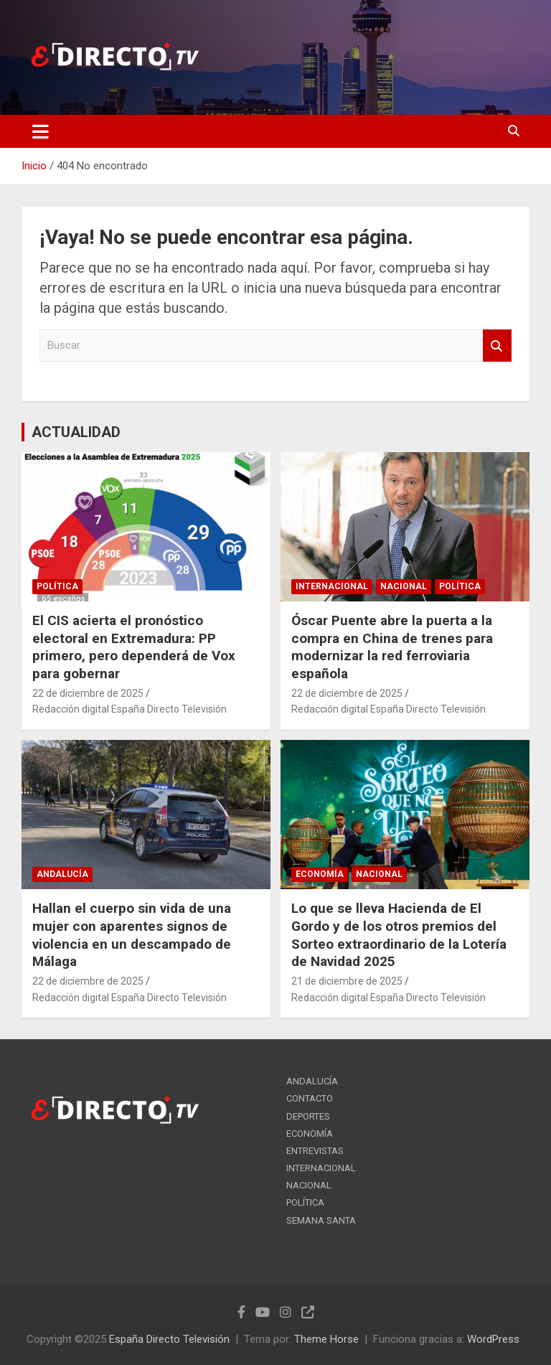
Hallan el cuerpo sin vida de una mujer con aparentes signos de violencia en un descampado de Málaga (131, 935)
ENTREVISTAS (315, 1150)
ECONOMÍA (320, 874)
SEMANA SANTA (321, 1220)
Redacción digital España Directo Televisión (129, 709)
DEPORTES (308, 1116)
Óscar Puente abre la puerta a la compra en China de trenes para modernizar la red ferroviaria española (392, 647)
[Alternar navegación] (41, 131)
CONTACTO (309, 1098)
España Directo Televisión (169, 1339)
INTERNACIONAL (332, 586)
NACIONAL (403, 586)
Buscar (497, 345)
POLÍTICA (57, 586)
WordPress (493, 1339)
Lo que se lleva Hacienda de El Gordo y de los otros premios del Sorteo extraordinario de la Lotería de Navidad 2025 (399, 935)
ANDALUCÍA (62, 874)
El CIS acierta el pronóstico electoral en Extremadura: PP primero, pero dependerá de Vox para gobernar (133, 647)
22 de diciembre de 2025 (87, 693)
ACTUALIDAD (76, 432)
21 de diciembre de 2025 (346, 981)
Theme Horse (326, 1339)
